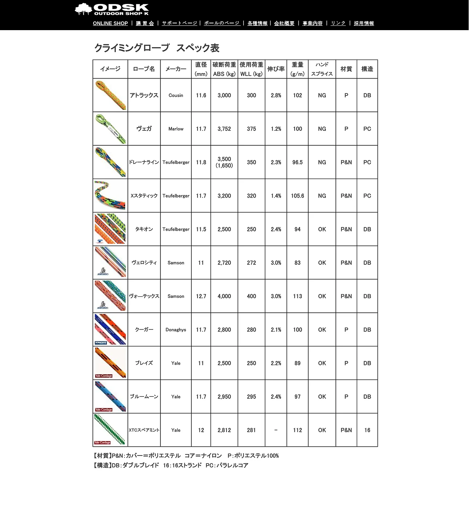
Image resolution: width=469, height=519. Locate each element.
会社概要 (284, 23)
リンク (338, 23)
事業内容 (312, 23)
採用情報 (364, 23)
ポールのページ (222, 23)
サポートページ (179, 23)
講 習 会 (145, 23)
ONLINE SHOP (110, 23)
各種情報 (257, 23)
